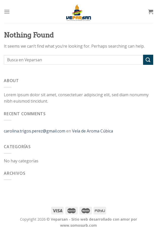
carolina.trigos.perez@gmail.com (34, 131)
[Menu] (7, 11)
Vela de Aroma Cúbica (92, 131)
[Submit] (148, 60)
